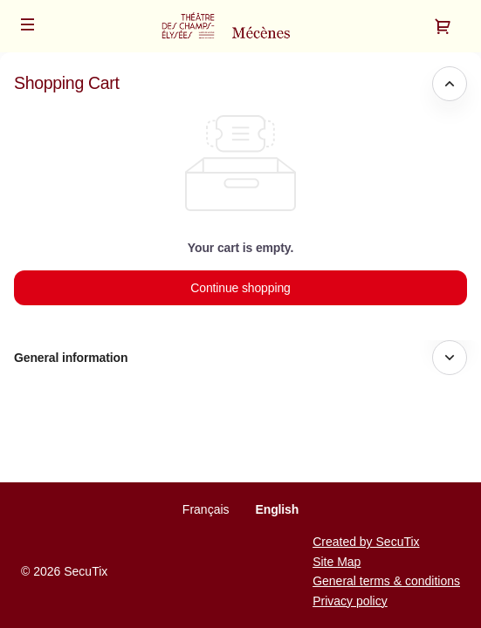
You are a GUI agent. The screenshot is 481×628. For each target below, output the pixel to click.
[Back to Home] (240, 26)
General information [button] (70, 358)
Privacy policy (350, 601)
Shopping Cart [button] (67, 82)
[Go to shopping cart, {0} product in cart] (442, 26)
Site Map (337, 562)
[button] (28, 24)
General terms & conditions (386, 581)
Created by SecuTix (366, 542)
